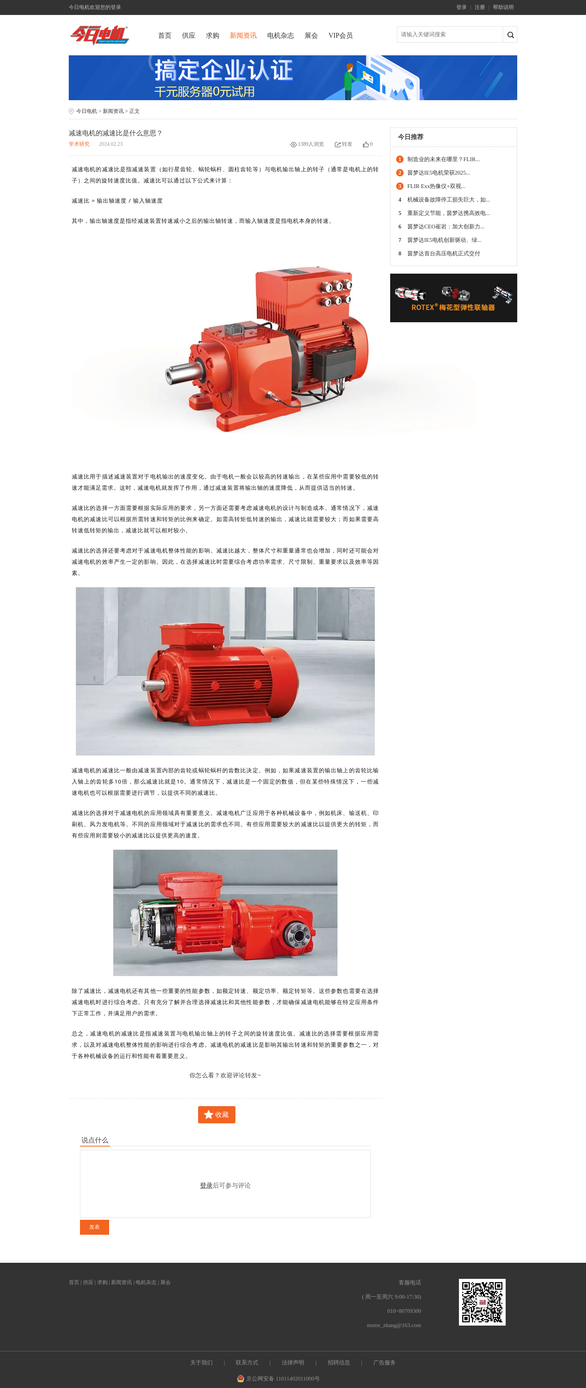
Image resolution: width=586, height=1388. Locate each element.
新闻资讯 (243, 35)
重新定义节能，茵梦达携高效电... (448, 213)
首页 (165, 35)
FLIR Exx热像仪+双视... (436, 186)
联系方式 (247, 1363)
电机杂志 (280, 35)
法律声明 (293, 1363)
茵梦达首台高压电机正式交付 (443, 253)
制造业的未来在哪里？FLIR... (443, 159)
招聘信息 (339, 1363)
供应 (188, 35)
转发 (343, 144)
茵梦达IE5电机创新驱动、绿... (444, 240)
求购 (212, 35)
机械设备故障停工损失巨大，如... (448, 200)
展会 (311, 35)
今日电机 (86, 111)
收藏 (222, 1114)
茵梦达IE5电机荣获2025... (438, 173)
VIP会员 (341, 35)
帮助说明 (503, 7)
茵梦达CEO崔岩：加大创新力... (445, 227)
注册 (480, 7)
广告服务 (384, 1363)
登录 (461, 7)
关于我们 (201, 1363)
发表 (94, 1227)
